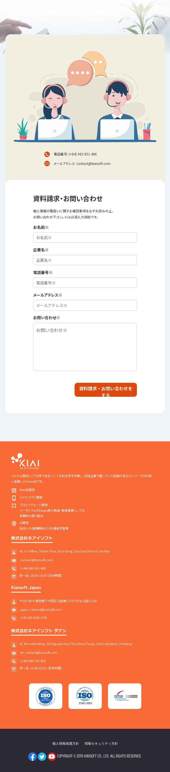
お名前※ (41, 227)
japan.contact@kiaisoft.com (41, 609)
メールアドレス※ (47, 295)
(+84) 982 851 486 (83, 153)
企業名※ (41, 249)
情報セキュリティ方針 (101, 743)
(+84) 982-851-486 (33, 568)
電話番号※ (43, 272)
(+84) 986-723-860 (33, 660)
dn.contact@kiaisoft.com (39, 652)
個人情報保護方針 (65, 743)
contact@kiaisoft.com (93, 163)
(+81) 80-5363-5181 (33, 617)
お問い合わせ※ (46, 317)
